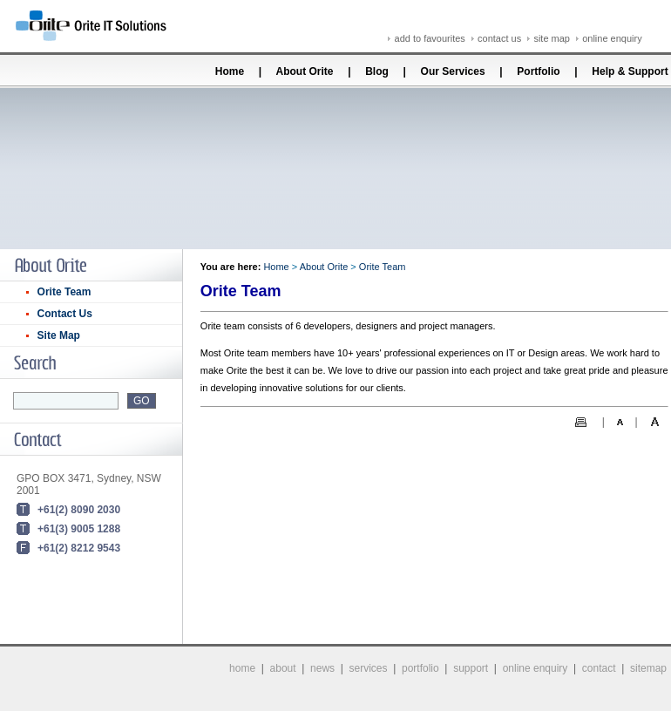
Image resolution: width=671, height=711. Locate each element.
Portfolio (538, 71)
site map (551, 38)
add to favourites (430, 38)
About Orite (304, 71)
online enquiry (612, 38)
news (322, 668)
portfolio (420, 668)
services (368, 668)
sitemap (648, 668)
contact (599, 668)
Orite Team (64, 292)
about (283, 668)
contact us (499, 38)
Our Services (453, 71)
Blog (377, 71)
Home (229, 71)
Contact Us (64, 314)
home (242, 668)
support (470, 668)
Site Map (58, 335)
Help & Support (630, 71)
